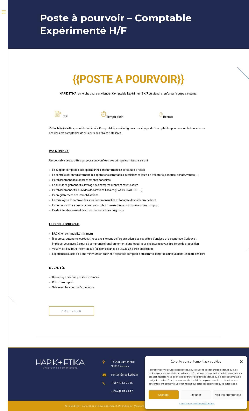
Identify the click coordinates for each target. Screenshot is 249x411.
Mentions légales (143, 406)
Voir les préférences (228, 394)
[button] (241, 362)
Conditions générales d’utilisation (197, 403)
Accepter (163, 394)
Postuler (71, 310)
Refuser (196, 394)
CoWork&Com (124, 406)
